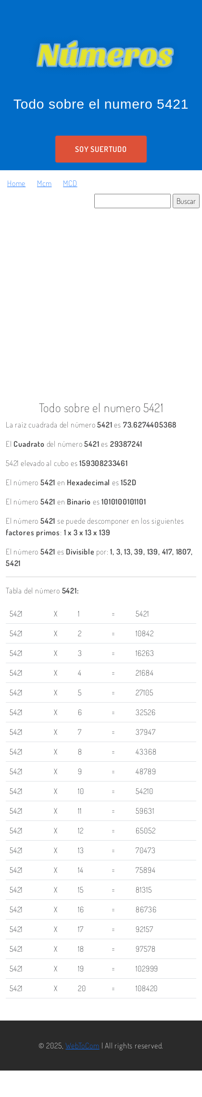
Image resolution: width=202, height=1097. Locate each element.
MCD (70, 183)
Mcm (44, 183)
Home (16, 183)
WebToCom (82, 1045)
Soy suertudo (101, 149)
